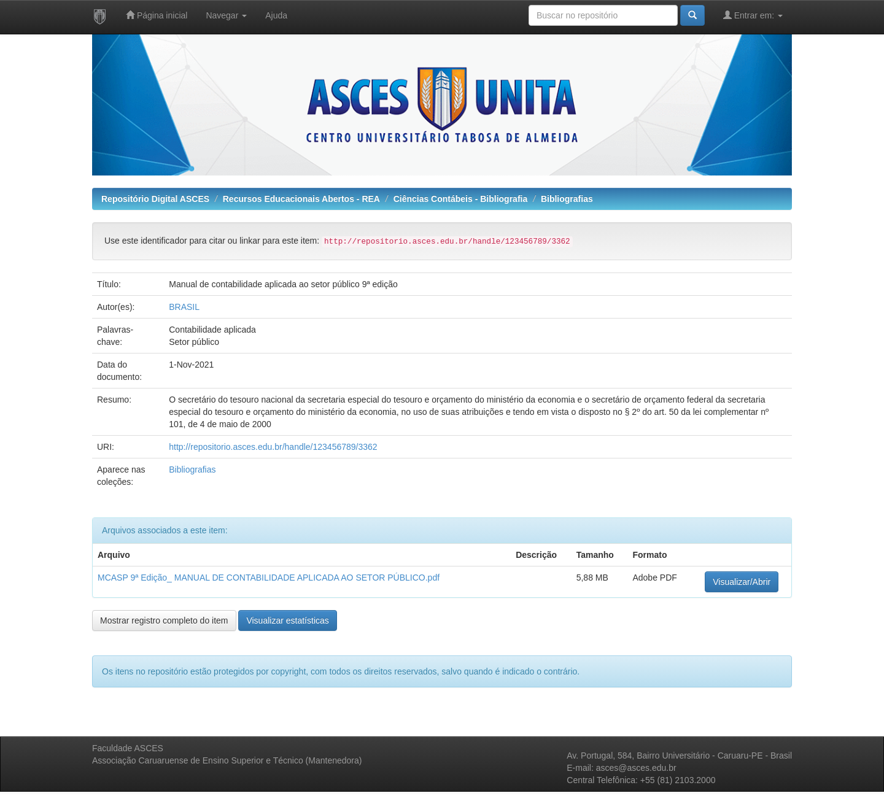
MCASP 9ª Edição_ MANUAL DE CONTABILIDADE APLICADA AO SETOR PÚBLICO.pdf (269, 577)
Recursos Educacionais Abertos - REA (301, 199)
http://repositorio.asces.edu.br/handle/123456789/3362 (273, 447)
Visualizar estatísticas (287, 620)
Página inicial (156, 15)
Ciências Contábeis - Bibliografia (461, 199)
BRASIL (184, 307)
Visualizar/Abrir (741, 582)
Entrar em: (753, 15)
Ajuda (276, 15)
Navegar (226, 15)
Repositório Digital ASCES (155, 199)
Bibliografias (567, 199)
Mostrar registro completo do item (164, 620)
